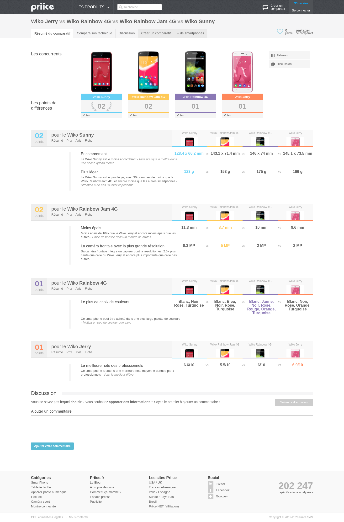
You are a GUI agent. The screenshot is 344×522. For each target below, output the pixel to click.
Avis (78, 140)
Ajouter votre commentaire (52, 446)
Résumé (57, 140)
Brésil (153, 501)
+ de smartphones (190, 33)
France (154, 487)
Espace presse (100, 497)
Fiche (89, 140)
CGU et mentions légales (47, 517)
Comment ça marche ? (106, 492)
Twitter (220, 484)
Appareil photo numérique (49, 492)
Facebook (222, 490)
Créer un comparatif (156, 33)
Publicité (96, 501)
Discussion (127, 33)
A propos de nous (102, 487)
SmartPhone (39, 482)
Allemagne (168, 487)
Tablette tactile (41, 487)
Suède (153, 497)
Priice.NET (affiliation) (164, 506)
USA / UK (155, 482)
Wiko (80, 135)
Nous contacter (78, 517)
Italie (152, 492)
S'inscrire (301, 3)
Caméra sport (40, 501)
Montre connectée (43, 506)
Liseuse (36, 497)
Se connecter (301, 10)
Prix (69, 140)
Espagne (164, 492)
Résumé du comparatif (52, 33)
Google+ (222, 496)
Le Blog (95, 482)
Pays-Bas (167, 497)
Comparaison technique (94, 33)
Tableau (279, 55)
